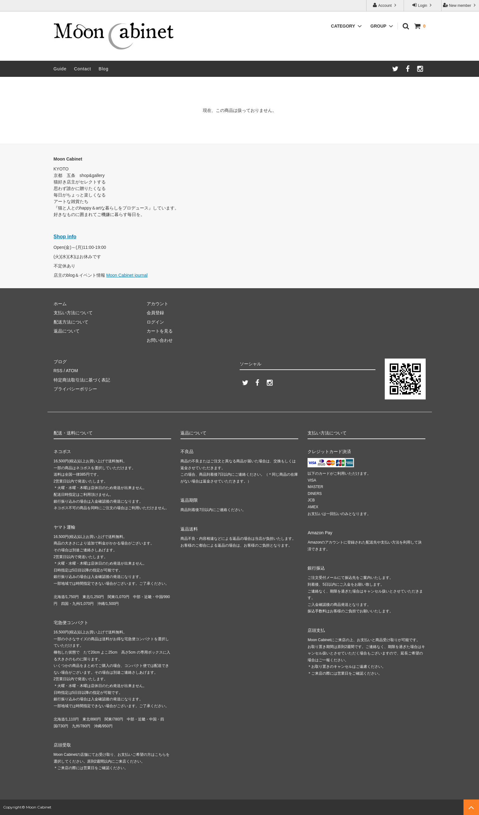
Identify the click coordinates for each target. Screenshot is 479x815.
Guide (60, 68)
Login (422, 5)
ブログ (60, 361)
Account (384, 5)
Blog (104, 68)
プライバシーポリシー (75, 388)
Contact (82, 68)
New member (460, 5)
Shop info (65, 236)
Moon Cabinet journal (127, 275)
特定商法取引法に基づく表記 (82, 379)
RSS (58, 370)
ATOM (72, 370)
